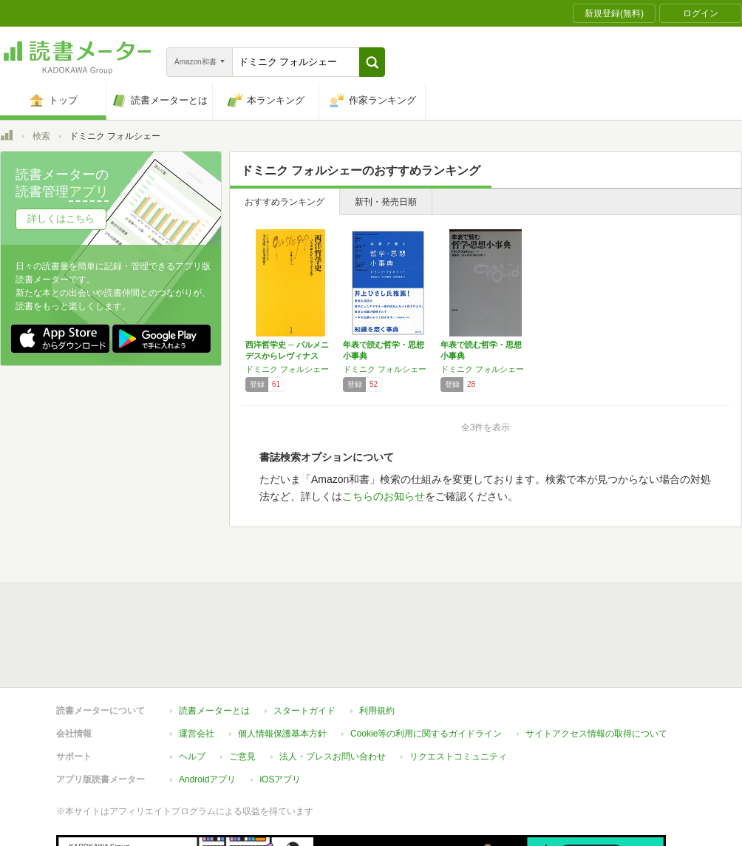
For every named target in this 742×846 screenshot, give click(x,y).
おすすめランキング (284, 202)
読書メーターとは (214, 710)
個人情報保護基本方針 (282, 733)
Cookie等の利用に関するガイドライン (426, 733)
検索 (41, 136)
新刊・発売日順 (386, 202)
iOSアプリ (280, 779)
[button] (372, 62)
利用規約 (377, 710)
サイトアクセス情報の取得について (596, 733)
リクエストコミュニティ (458, 756)
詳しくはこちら (61, 218)
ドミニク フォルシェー (287, 369)
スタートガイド (304, 710)
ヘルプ (192, 756)
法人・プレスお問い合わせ (332, 756)
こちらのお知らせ (383, 496)
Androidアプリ (207, 779)
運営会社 (196, 733)
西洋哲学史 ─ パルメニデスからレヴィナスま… (287, 355)
